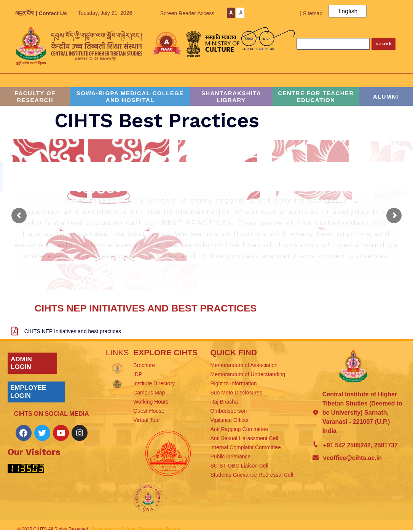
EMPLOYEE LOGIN (28, 391)
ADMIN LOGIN (21, 363)
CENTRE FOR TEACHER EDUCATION (316, 96)
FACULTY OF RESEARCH (35, 96)
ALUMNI (386, 96)
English (347, 11)
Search (383, 44)
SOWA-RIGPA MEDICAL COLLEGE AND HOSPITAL (130, 96)
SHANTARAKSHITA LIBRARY (231, 96)
